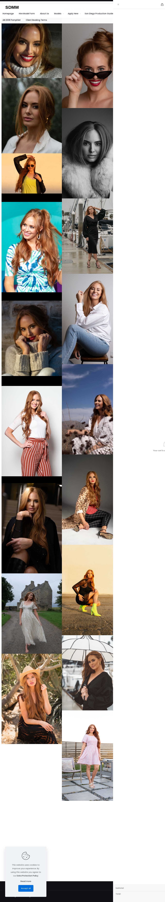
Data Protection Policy (27, 875)
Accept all (26, 888)
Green (160, 48)
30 (162, 68)
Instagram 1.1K (139, 78)
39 (162, 58)
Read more (25, 881)
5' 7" (161, 53)
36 (162, 38)
